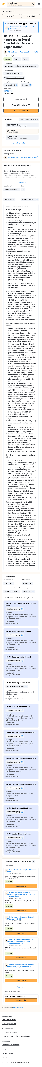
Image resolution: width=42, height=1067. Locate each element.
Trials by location (9, 1024)
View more (21, 987)
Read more (21, 182)
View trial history (21, 143)
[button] (21, 66)
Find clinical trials (9, 1020)
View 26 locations (21, 105)
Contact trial (21, 111)
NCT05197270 (8, 91)
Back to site (9, 11)
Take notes (21, 99)
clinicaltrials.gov (18, 1007)
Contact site (21, 886)
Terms (4, 1057)
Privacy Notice (7, 1053)
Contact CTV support (10, 1045)
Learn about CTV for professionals (16, 1036)
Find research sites (9, 1032)
